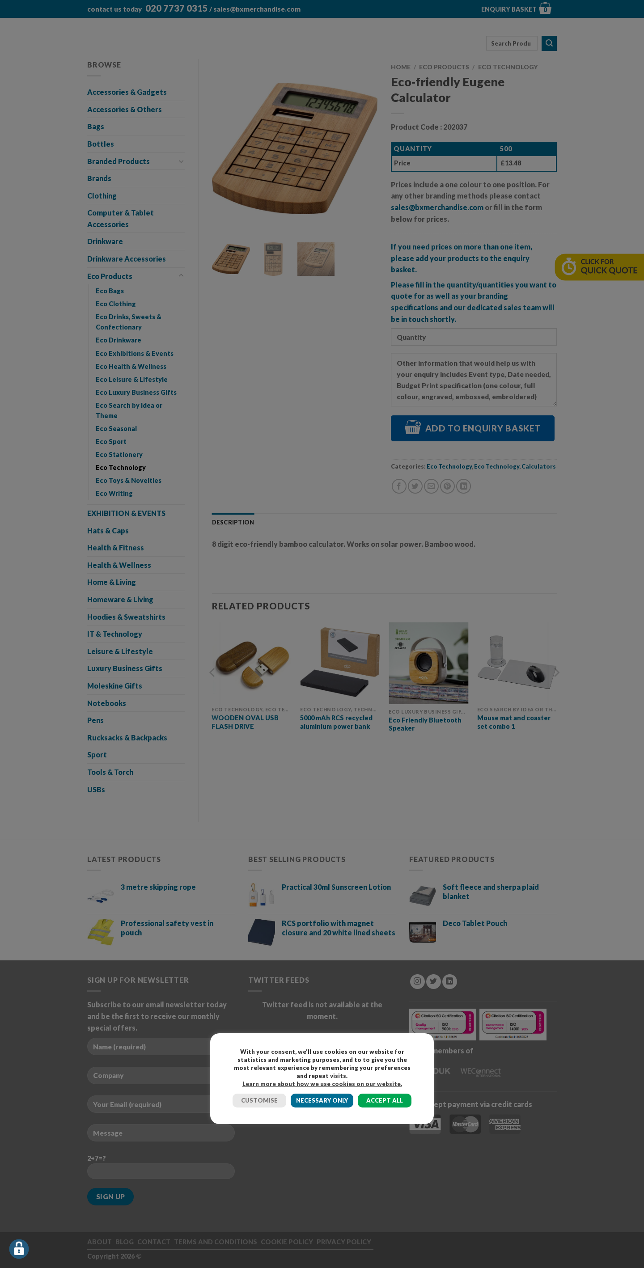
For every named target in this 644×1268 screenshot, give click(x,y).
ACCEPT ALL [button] (384, 1100)
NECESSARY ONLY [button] (322, 1100)
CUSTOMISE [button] (259, 1100)
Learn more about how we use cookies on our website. (322, 1083)
